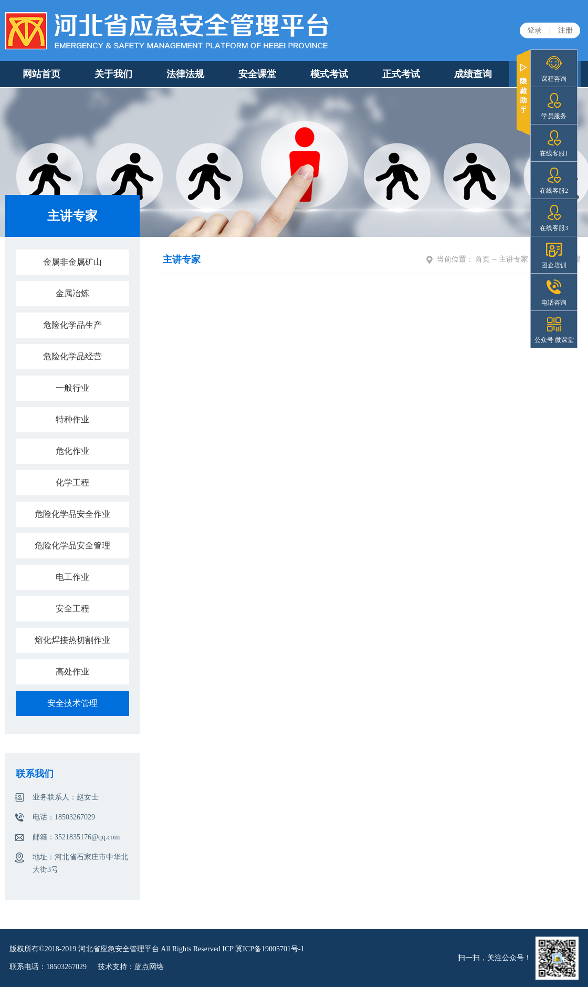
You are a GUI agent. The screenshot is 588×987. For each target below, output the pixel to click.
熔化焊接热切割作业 (72, 640)
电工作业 (72, 577)
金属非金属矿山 (72, 261)
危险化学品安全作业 (72, 514)
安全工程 (72, 608)
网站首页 (41, 74)
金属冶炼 (72, 293)
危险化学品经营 (72, 356)
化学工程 (72, 482)
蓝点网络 (149, 967)
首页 (482, 259)
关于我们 (113, 74)
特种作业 (72, 419)
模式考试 (329, 74)
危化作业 (72, 450)
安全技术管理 (72, 703)
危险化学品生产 (72, 324)
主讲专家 (513, 259)
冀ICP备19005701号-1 (269, 949)
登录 (534, 30)
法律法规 (185, 74)
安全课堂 (257, 74)
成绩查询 (473, 74)
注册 (565, 30)
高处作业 (72, 671)
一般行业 (72, 387)
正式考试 (401, 74)
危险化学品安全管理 (72, 545)
